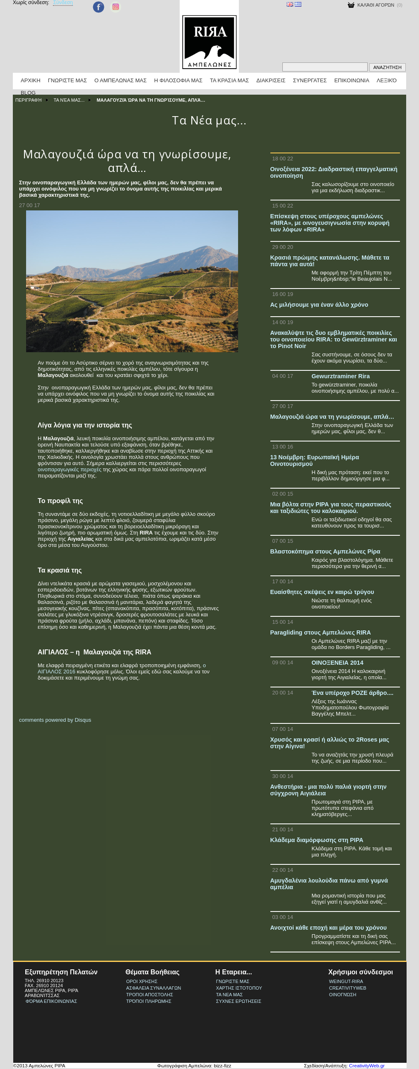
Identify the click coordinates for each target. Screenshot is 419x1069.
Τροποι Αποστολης (149, 994)
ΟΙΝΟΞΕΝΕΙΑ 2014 (338, 662)
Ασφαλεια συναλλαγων (153, 987)
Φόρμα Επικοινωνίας (51, 1001)
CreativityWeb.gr (367, 1065)
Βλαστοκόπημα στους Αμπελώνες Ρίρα (325, 551)
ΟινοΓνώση (342, 994)
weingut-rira (346, 981)
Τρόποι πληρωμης (148, 1001)
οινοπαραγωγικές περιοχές (69, 469)
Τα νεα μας (229, 994)
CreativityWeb (347, 987)
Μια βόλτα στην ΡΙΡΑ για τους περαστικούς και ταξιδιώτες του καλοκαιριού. (331, 507)
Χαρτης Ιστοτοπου (239, 987)
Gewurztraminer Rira (341, 376)
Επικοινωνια (351, 80)
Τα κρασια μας (229, 80)
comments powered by (55, 720)
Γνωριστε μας (67, 80)
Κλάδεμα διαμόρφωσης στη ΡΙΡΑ (317, 840)
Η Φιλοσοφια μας (178, 80)
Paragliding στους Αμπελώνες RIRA (320, 632)
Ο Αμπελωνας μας (120, 80)
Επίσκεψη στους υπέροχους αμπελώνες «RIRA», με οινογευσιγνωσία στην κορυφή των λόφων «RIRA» (330, 223)
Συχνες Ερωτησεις (238, 1001)
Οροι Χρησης (141, 981)
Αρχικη (31, 80)
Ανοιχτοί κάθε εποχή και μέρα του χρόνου (328, 927)
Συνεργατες (310, 80)
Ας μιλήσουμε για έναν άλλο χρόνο (319, 304)
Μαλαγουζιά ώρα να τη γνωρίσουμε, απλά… (332, 416)
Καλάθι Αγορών (375, 4)
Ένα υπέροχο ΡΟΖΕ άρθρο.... (353, 693)
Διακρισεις (270, 80)
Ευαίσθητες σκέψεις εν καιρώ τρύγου (322, 592)
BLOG (28, 93)
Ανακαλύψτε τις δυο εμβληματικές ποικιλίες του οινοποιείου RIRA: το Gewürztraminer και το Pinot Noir (333, 339)
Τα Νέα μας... (69, 100)
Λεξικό (387, 80)
